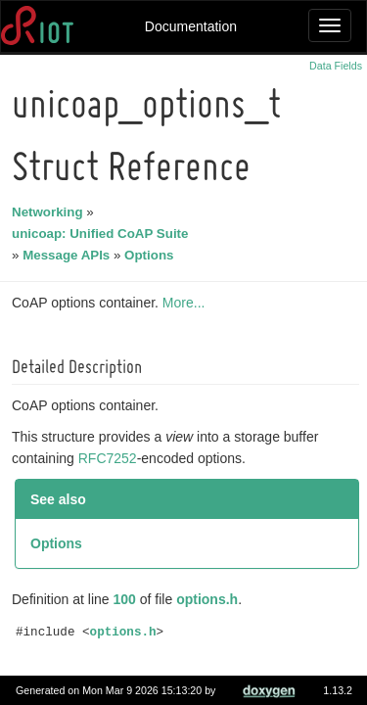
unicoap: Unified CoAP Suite (103, 233)
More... (186, 302)
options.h (210, 599)
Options (151, 255)
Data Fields (335, 65)
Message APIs (69, 255)
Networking (50, 212)
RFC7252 (110, 458)
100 (127, 599)
